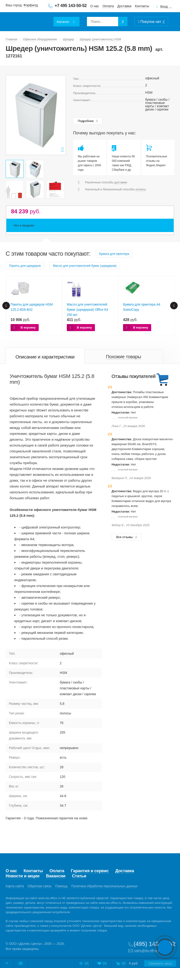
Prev (12, 115)
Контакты (142, 6)
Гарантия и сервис (90, 870)
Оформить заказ (159, 963)
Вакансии (55, 876)
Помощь (61, 886)
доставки (120, 182)
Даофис (28, 19)
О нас (94, 6)
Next (60, 115)
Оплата (108, 6)
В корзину (28, 327)
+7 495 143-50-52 (71, 5)
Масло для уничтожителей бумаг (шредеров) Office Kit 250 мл (87, 310)
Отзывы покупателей (133, 376)
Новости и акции (22, 876)
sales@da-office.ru (147, 951)
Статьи (79, 876)
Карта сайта (15, 886)
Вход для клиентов (166, 6)
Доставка (124, 6)
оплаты (140, 189)
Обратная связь (39, 886)
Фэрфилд (30, 5)
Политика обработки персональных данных (104, 886)
